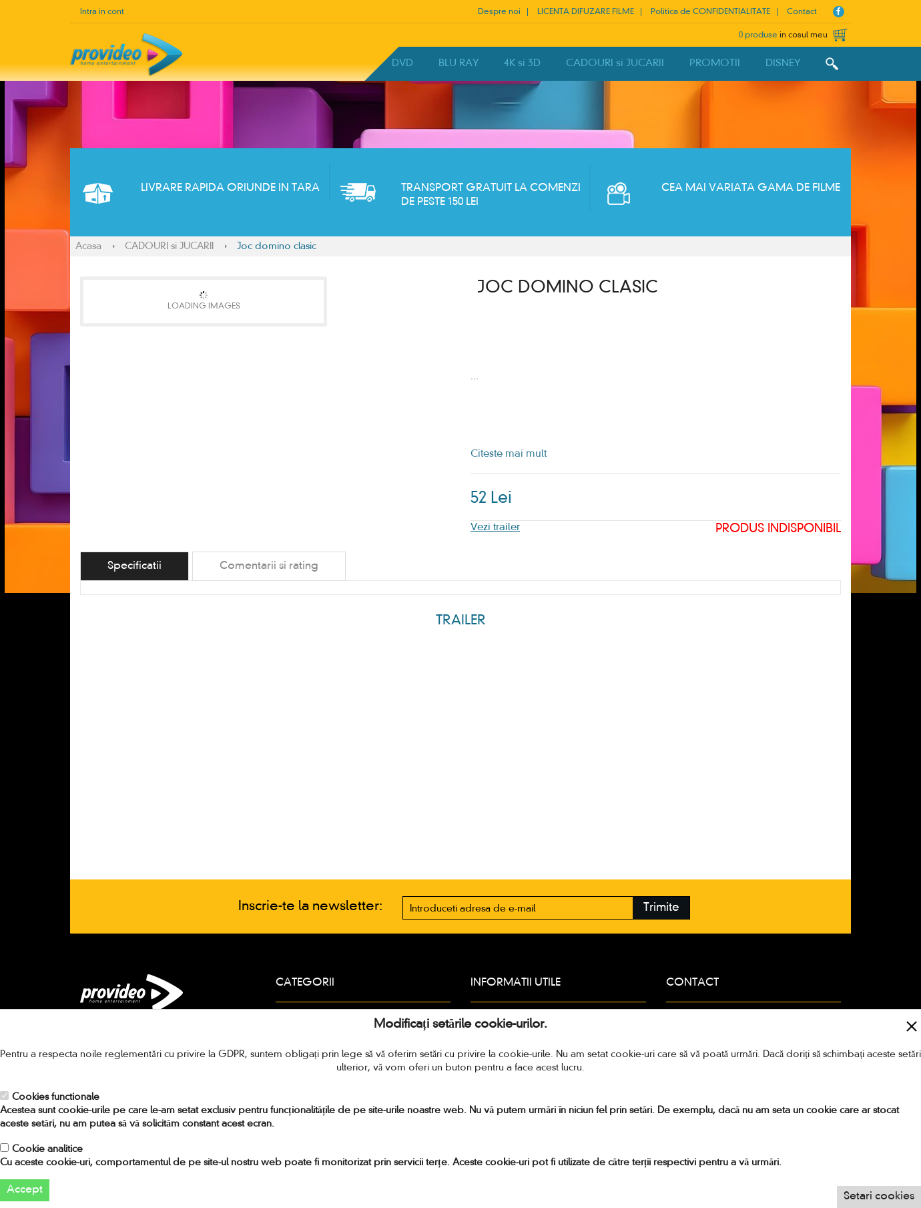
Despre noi (499, 12)
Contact (802, 12)
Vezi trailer (495, 527)
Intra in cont (102, 12)
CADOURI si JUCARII (615, 63)
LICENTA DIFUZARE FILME (585, 12)
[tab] (134, 566)
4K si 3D (522, 63)
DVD (402, 63)
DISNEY (782, 63)
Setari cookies (879, 1196)
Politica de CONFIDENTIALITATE (710, 12)
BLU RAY (458, 63)
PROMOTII (714, 63)
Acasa (88, 246)
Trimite (661, 908)
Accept (25, 1190)
